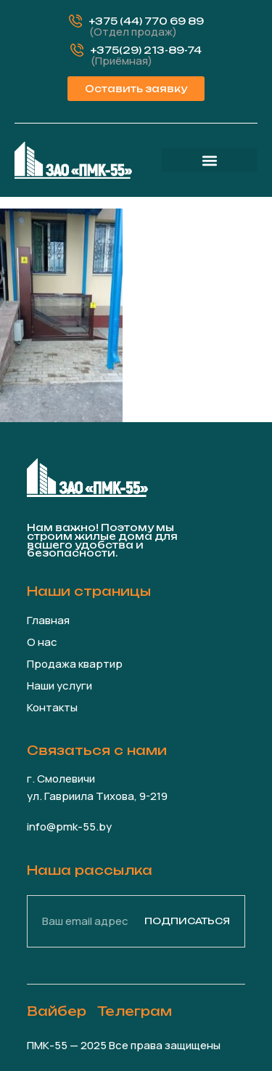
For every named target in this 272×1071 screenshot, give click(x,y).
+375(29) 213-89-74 (146, 50)
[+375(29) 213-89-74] (76, 50)
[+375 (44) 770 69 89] (75, 21)
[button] (209, 160)
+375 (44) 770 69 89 (146, 21)
